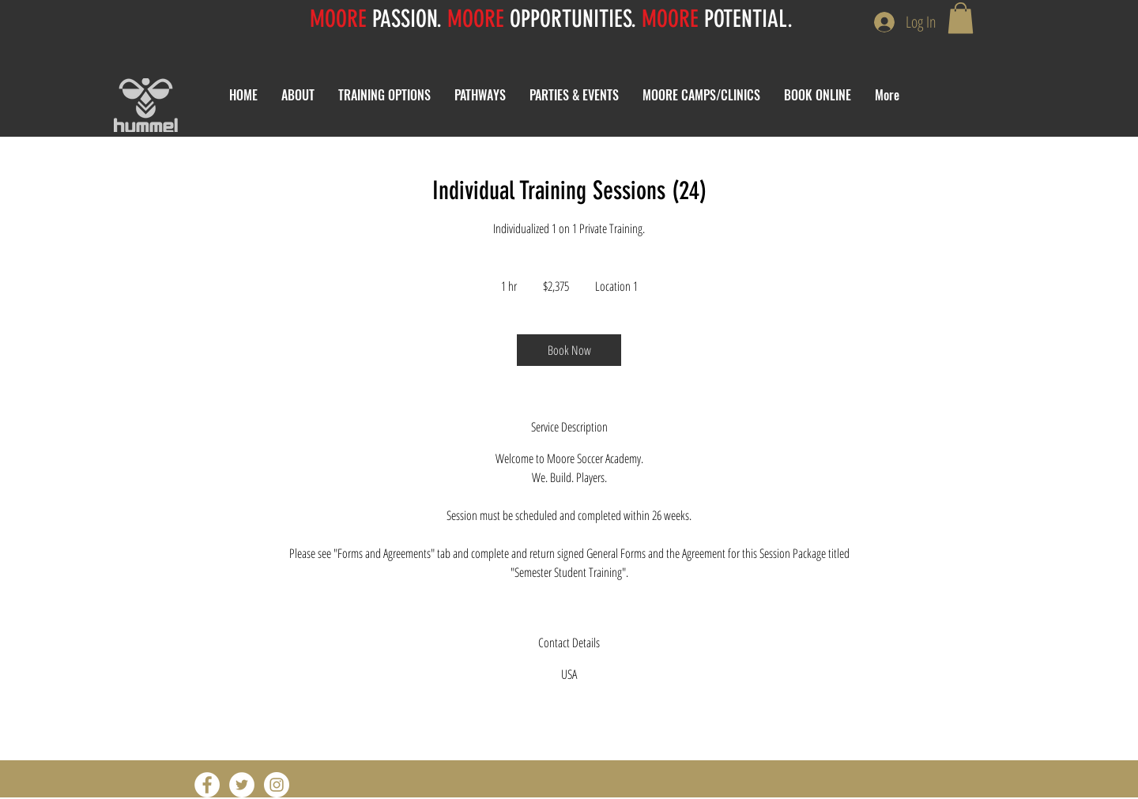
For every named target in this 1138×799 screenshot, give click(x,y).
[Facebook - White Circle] (207, 784)
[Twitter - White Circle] (241, 784)
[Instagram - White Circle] (276, 784)
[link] (569, 350)
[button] (961, 17)
